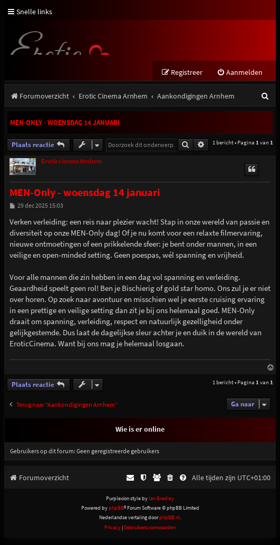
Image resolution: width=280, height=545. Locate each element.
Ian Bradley (161, 505)
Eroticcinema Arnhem (71, 168)
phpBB (116, 515)
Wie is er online (140, 436)
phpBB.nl (169, 524)
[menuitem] (240, 72)
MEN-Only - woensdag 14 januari (65, 122)
